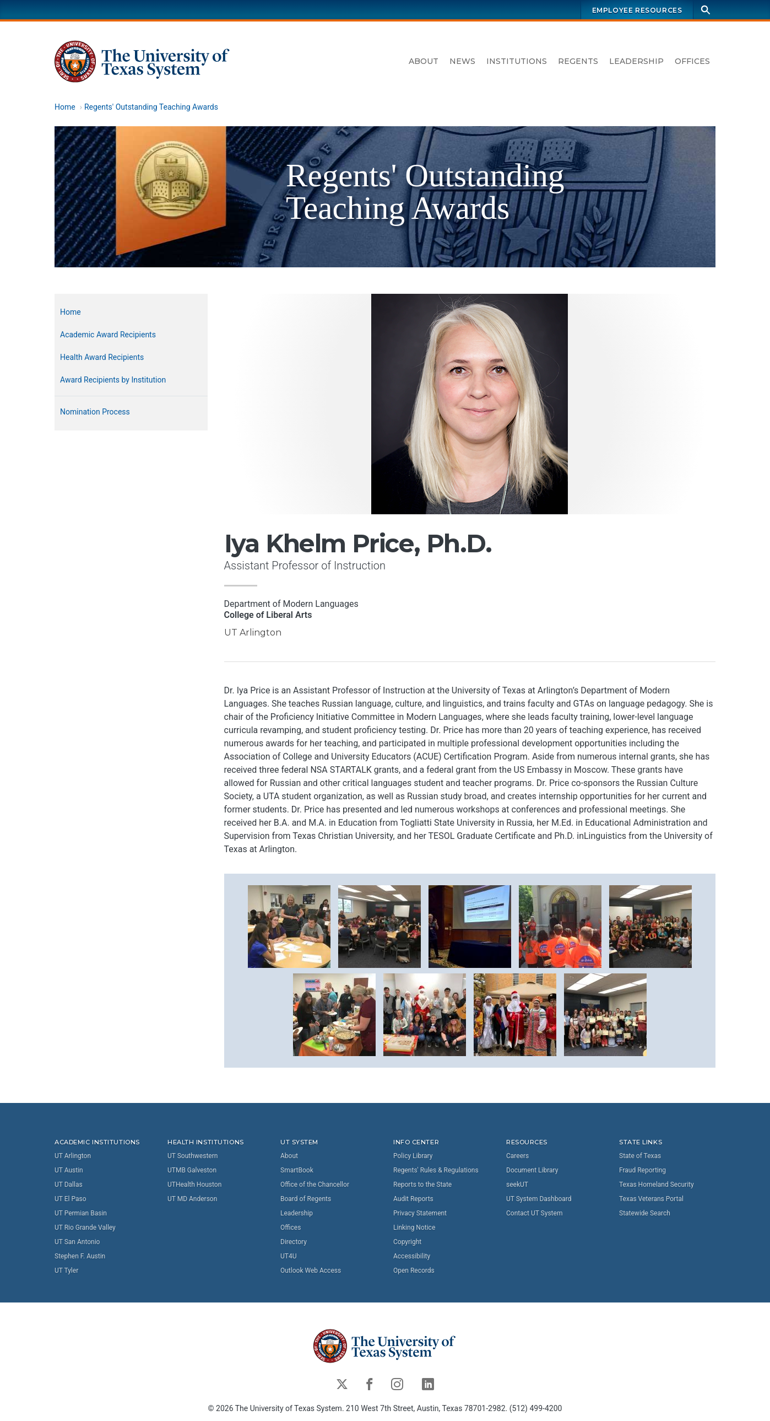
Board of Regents (305, 1199)
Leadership (636, 61)
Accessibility (411, 1256)
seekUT (517, 1184)
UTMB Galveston (191, 1170)
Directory (293, 1242)
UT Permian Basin (81, 1213)
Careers (517, 1156)
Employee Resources (637, 10)
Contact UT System (534, 1213)
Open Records (414, 1270)
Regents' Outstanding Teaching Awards (151, 107)
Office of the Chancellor (314, 1184)
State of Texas (640, 1156)
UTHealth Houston (194, 1184)
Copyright (407, 1242)
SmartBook (296, 1170)
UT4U (288, 1256)
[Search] (705, 9)
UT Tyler (66, 1270)
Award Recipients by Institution (113, 379)
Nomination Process (95, 411)
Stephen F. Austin (80, 1256)
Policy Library (412, 1156)
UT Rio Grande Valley (85, 1227)
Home (65, 107)
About (423, 61)
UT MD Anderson (192, 1199)
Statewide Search (644, 1213)
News (462, 61)
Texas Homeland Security (656, 1184)
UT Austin (69, 1170)
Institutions (516, 61)
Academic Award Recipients (108, 334)
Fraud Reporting (642, 1170)
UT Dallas (69, 1184)
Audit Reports (413, 1199)
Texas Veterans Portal (651, 1199)
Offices (692, 61)
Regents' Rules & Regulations (436, 1170)
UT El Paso (70, 1199)
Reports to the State (422, 1184)
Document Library (532, 1170)
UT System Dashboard (539, 1199)
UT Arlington (73, 1156)
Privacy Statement (420, 1213)
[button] (289, 926)
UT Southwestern (192, 1156)
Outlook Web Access (310, 1270)
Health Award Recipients (102, 357)
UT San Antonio (77, 1242)
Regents (578, 61)
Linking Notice (414, 1227)
